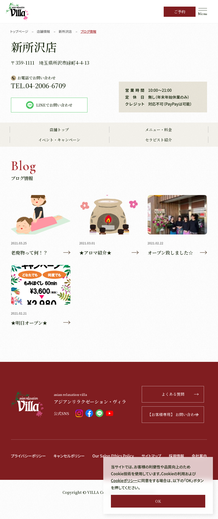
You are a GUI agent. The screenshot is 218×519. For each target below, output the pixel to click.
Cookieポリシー (124, 480)
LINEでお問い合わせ (49, 105)
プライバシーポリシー (28, 456)
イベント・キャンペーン (59, 140)
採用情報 (177, 456)
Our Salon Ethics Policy (114, 456)
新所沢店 (65, 31)
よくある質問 (182, 394)
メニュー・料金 (158, 129)
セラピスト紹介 (158, 140)
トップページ (19, 31)
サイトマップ (152, 456)
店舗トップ (59, 129)
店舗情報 (43, 31)
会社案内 (18, 470)
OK (158, 501)
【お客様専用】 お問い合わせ (175, 415)
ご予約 (179, 11)
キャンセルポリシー (69, 456)
